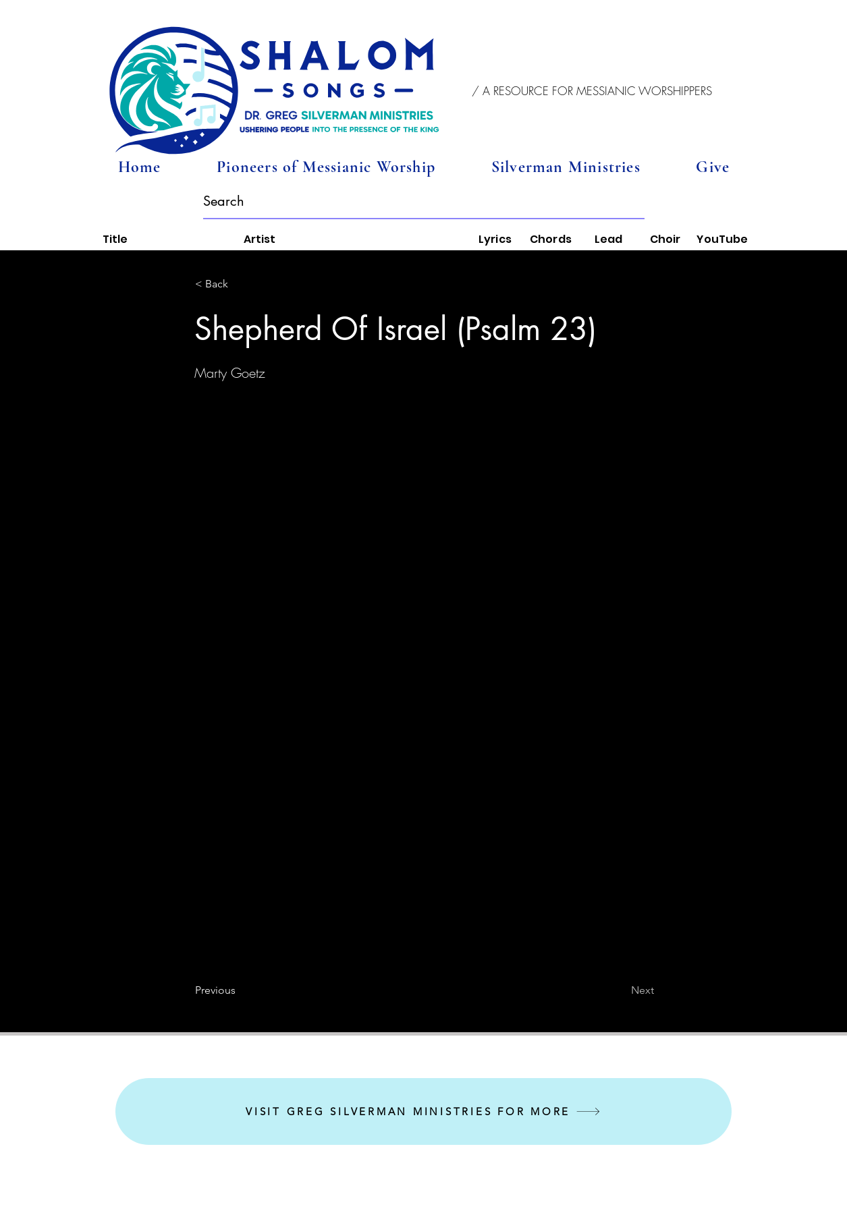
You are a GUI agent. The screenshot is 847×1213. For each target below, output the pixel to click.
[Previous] (239, 990)
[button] (592, 91)
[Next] (620, 990)
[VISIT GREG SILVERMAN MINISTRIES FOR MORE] (423, 1111)
